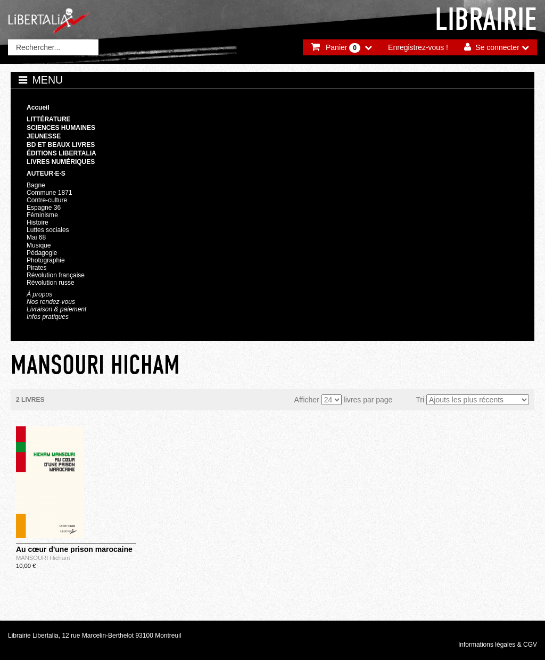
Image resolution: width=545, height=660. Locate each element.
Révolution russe (51, 282)
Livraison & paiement (56, 309)
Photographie (46, 260)
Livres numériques (61, 162)
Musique (39, 245)
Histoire (37, 222)
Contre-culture (47, 200)
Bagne (36, 185)
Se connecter (497, 47)
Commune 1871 (49, 192)
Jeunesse (44, 136)
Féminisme (42, 215)
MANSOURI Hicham (43, 558)
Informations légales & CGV (497, 644)
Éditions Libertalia (61, 153)
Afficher (306, 399)
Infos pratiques (48, 317)
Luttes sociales (48, 230)
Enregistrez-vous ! (418, 47)
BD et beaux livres (61, 145)
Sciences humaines (61, 128)
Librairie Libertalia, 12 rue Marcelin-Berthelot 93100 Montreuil (94, 635)
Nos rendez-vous (51, 302)
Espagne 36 (44, 207)
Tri (420, 399)
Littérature (49, 119)
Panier (343, 48)
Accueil (38, 107)
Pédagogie (42, 253)
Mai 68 (36, 237)
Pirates (36, 268)
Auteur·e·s (46, 173)
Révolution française (56, 275)
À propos (39, 294)
